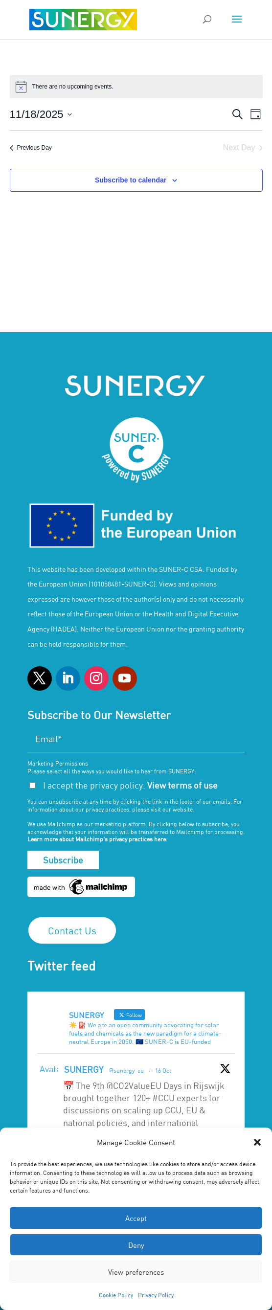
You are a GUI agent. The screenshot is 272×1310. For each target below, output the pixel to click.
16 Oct (163, 1070)
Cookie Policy (116, 1294)
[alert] (136, 86)
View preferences (136, 1271)
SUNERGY (83, 1069)
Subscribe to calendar (130, 180)
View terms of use (182, 785)
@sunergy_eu (126, 1070)
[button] (257, 1142)
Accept (136, 1218)
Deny (136, 1245)
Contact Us (72, 930)
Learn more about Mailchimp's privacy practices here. (97, 839)
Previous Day (31, 147)
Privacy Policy (156, 1294)
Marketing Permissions (57, 763)
